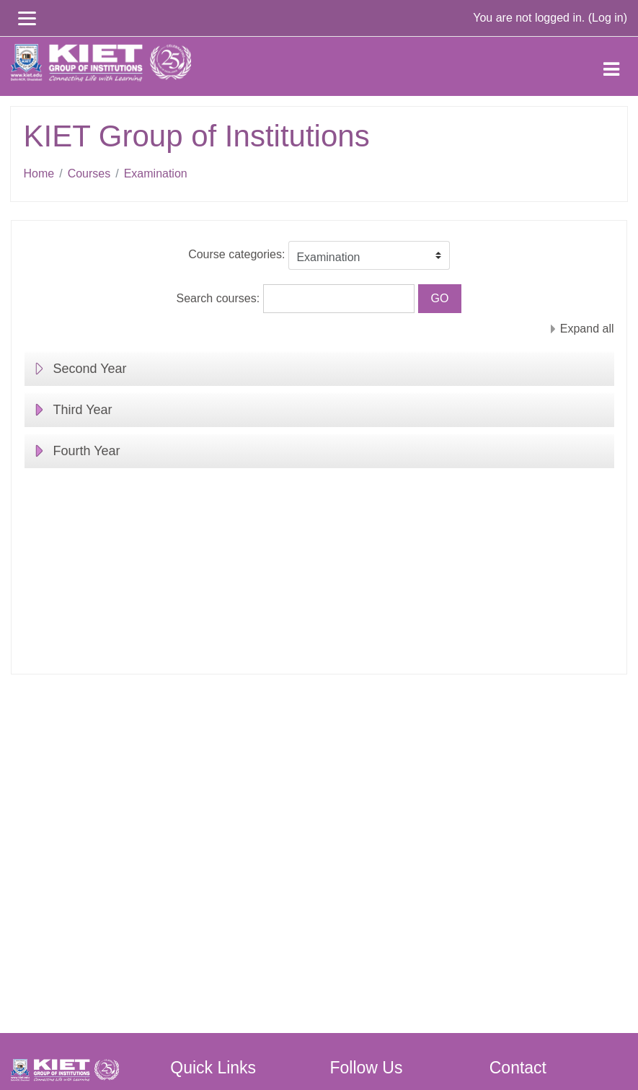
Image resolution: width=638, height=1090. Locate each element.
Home (39, 173)
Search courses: (220, 298)
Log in (608, 18)
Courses (89, 173)
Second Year (90, 368)
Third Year (82, 410)
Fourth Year (86, 451)
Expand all (587, 328)
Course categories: (236, 254)
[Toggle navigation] (611, 66)
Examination (155, 173)
